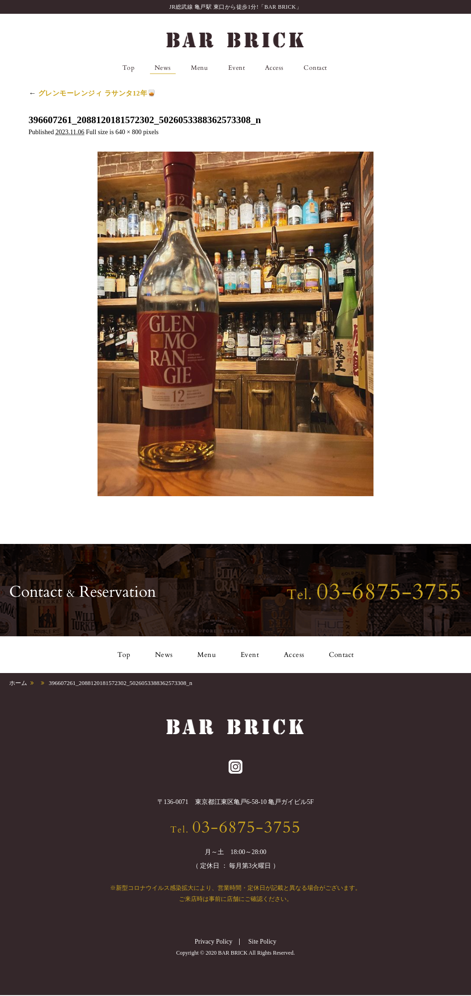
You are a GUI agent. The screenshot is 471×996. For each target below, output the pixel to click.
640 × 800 (128, 132)
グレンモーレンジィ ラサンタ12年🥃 (92, 93)
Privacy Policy (213, 942)
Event (236, 67)
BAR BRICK (235, 40)
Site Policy (262, 942)
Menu (199, 67)
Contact (315, 67)
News (163, 67)
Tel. (374, 594)
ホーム (18, 682)
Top (128, 67)
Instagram (347, 68)
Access (274, 67)
